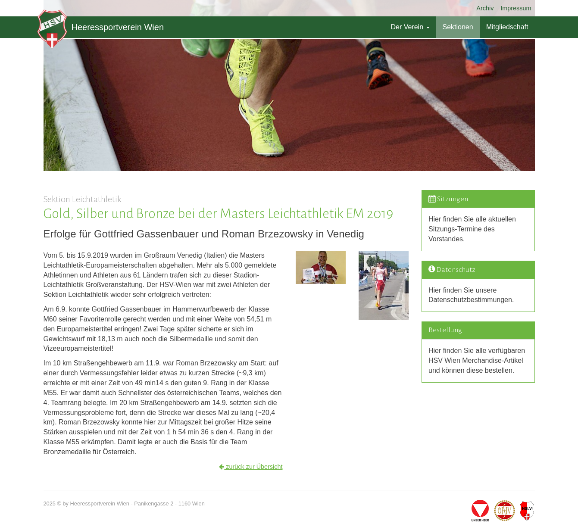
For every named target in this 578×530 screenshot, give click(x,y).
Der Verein (410, 27)
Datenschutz (455, 270)
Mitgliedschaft (507, 27)
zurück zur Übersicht (250, 466)
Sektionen (458, 27)
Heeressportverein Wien (100, 27)
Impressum (515, 8)
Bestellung (445, 330)
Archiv (485, 8)
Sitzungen (452, 199)
